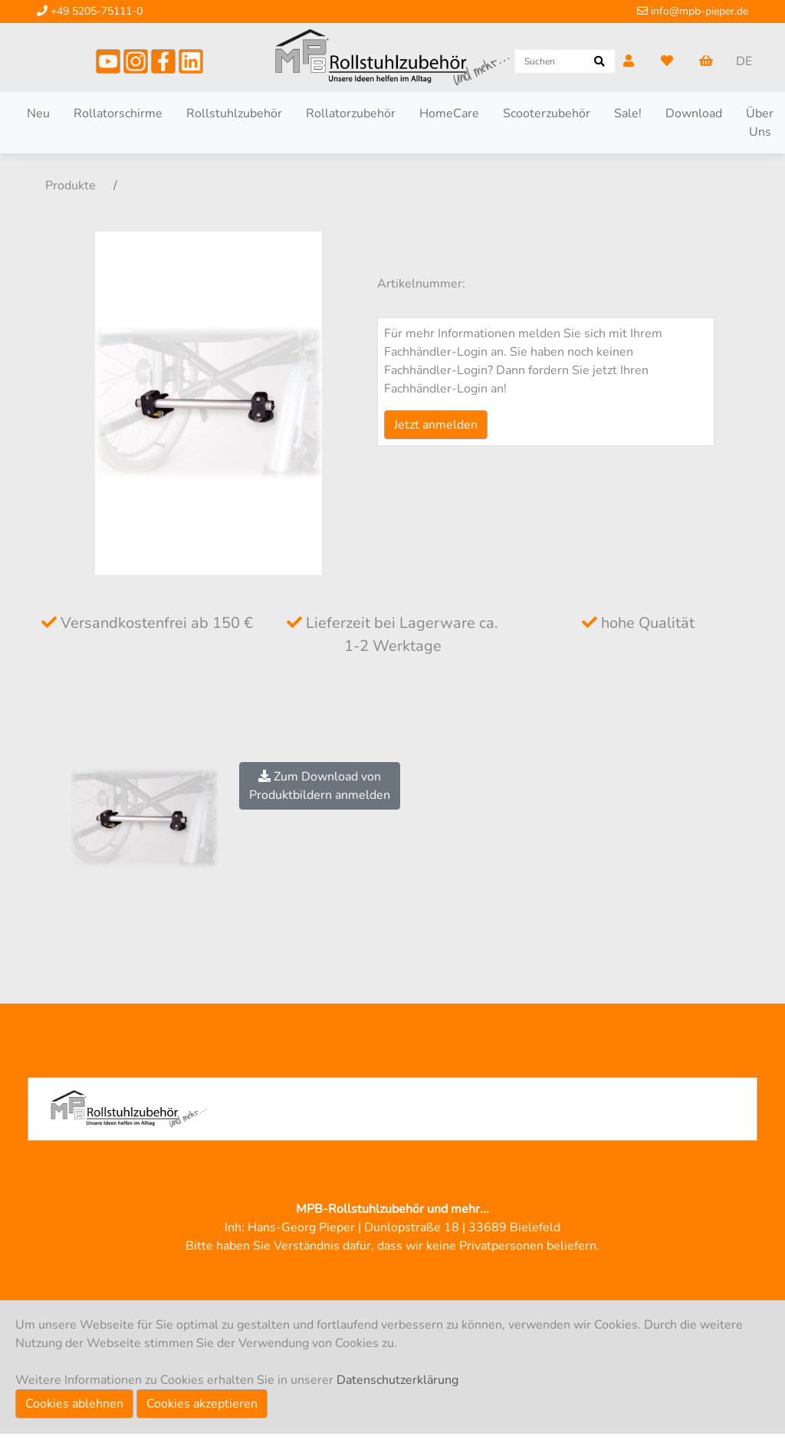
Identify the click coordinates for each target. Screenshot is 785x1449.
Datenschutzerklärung (397, 1380)
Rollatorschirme (118, 113)
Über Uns (760, 122)
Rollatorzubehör (351, 113)
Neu (38, 113)
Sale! (628, 113)
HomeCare (449, 113)
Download (693, 113)
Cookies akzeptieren (202, 1403)
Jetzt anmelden (436, 424)
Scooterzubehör (546, 113)
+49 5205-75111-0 (90, 11)
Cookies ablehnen (74, 1403)
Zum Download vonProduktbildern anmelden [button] (319, 785)
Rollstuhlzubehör (234, 113)
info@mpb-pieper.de (692, 11)
